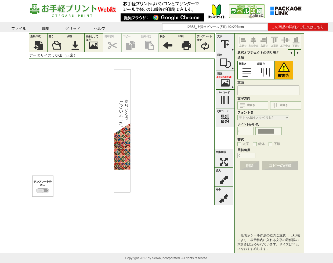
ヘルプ (99, 28)
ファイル (18, 28)
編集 (45, 28)
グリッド (72, 28)
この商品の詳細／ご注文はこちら (298, 27)
